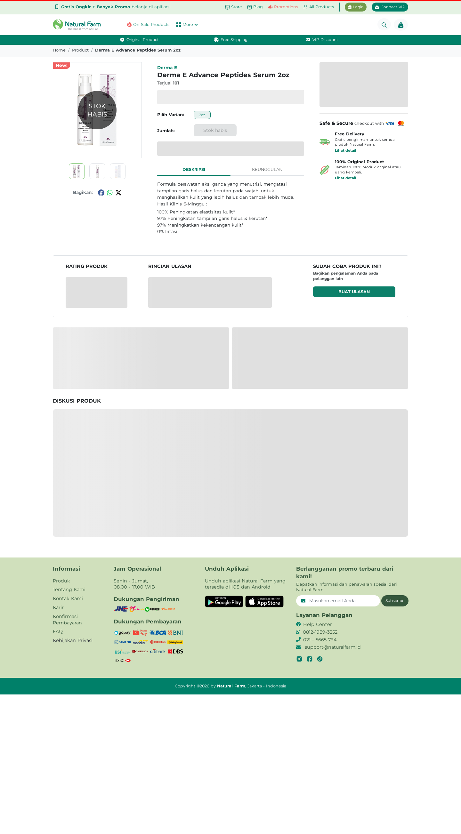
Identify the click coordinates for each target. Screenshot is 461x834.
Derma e (167, 67)
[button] (78, 24)
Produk (61, 581)
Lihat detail (345, 150)
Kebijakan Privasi (73, 640)
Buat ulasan (354, 291)
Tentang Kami (69, 589)
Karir (58, 607)
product (80, 50)
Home (59, 50)
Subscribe (394, 600)
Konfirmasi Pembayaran (67, 619)
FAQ (58, 631)
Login (356, 6)
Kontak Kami (68, 598)
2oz (202, 115)
